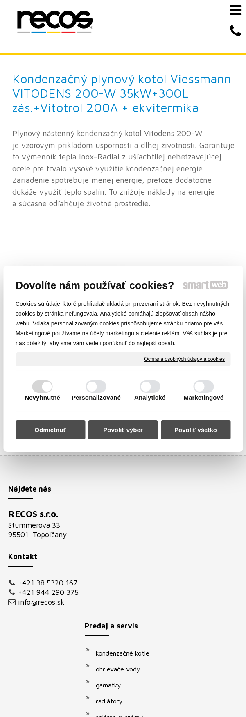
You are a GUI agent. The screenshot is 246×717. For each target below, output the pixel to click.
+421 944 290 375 (41, 538)
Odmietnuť (50, 429)
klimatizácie (117, 574)
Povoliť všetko (195, 429)
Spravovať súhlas (165, 700)
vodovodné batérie (127, 529)
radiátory (113, 497)
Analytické (149, 397)
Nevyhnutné (42, 397)
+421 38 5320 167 (40, 520)
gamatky (112, 481)
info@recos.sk (41, 552)
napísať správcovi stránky (182, 692)
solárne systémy (123, 513)
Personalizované (96, 397)
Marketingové (203, 397)
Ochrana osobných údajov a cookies (184, 359)
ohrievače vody (122, 465)
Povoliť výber (122, 429)
